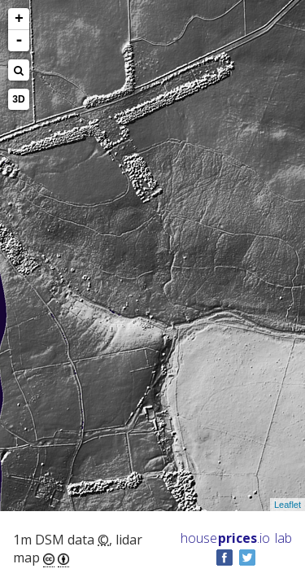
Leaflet (287, 504)
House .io (225, 538)
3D (18, 99)
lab (283, 538)
